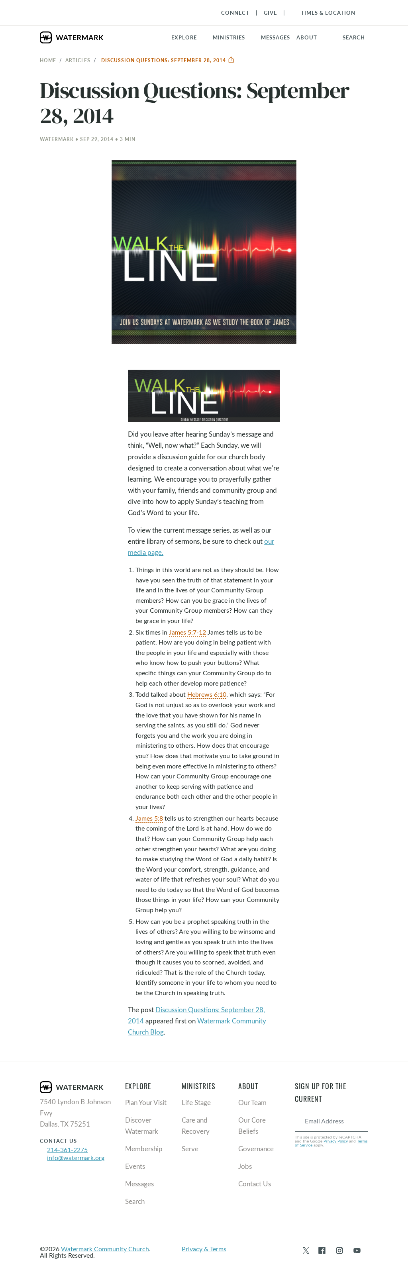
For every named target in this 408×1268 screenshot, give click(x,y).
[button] (234, 37)
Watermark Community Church (105, 1248)
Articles (77, 60)
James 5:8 (149, 818)
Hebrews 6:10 (206, 694)
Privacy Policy (336, 1141)
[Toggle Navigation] (324, 12)
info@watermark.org (75, 1157)
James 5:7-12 (187, 632)
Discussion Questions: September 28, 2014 (168, 60)
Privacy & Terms (204, 1248)
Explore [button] (184, 37)
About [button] (306, 37)
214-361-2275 (67, 1149)
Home (48, 60)
